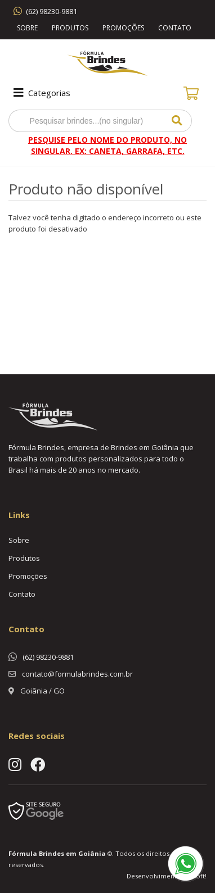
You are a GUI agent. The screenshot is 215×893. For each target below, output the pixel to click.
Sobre (27, 28)
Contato (174, 28)
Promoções (123, 28)
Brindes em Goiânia (72, 853)
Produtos (70, 28)
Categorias (40, 92)
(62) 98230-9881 (51, 11)
